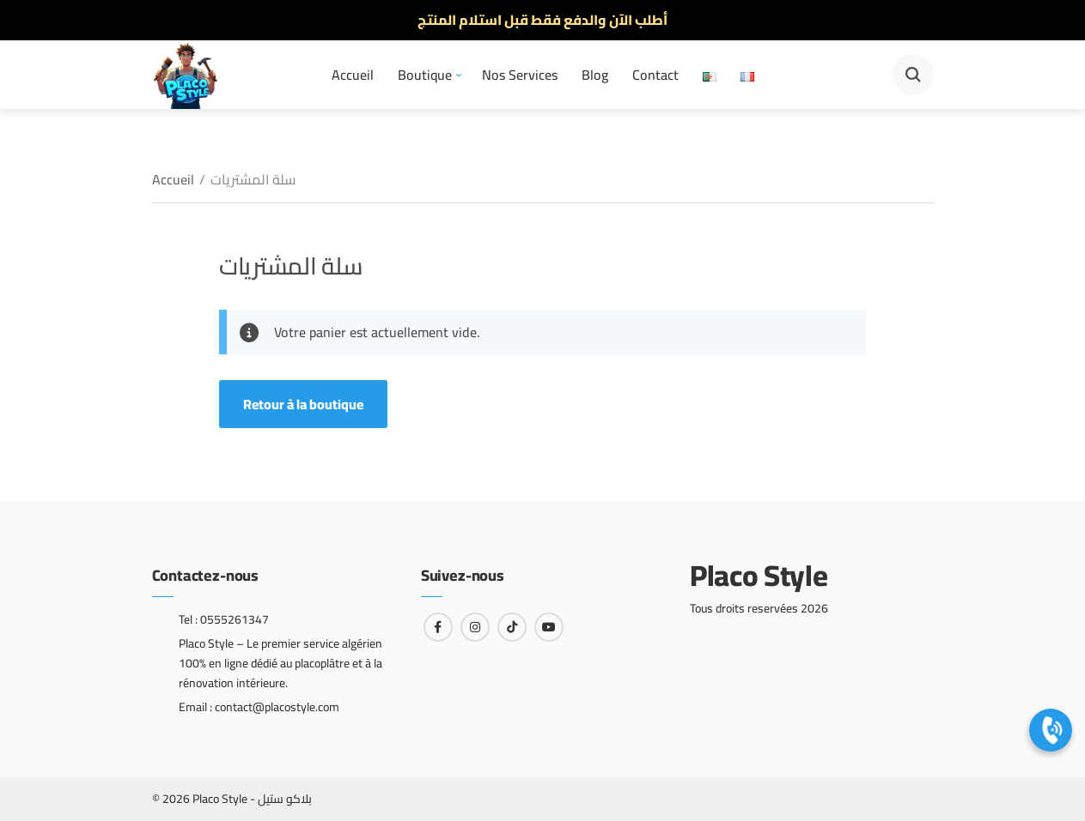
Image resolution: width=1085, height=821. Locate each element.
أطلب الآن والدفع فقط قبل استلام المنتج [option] (542, 20)
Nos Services (520, 75)
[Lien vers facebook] (438, 627)
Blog (595, 75)
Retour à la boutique (303, 404)
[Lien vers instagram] (475, 627)
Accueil (353, 75)
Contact (655, 75)
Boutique (425, 75)
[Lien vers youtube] (549, 627)
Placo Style (758, 575)
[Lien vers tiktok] (512, 627)
